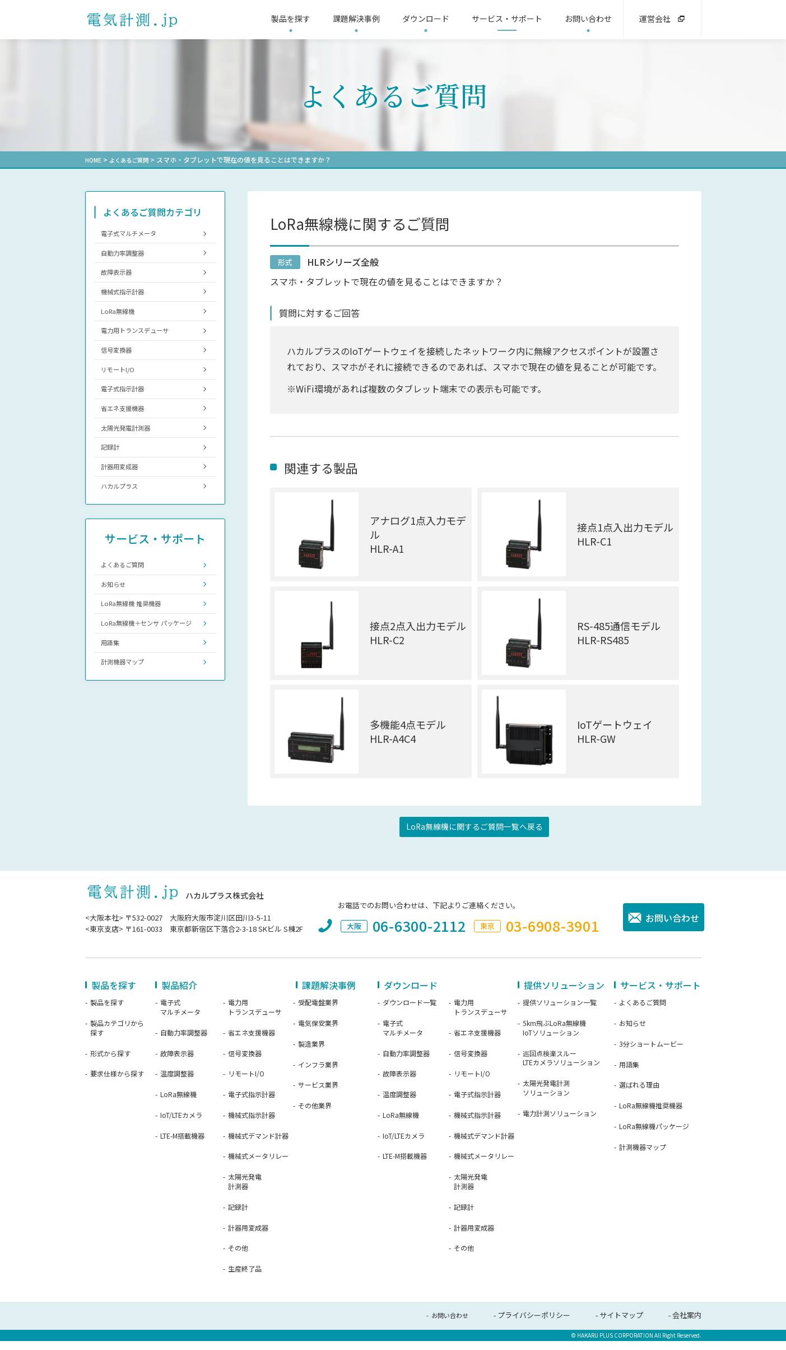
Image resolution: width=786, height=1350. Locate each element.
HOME (94, 159)
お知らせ (117, 635)
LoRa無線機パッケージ (654, 1136)
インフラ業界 (318, 1074)
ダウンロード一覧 (409, 1013)
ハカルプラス (124, 530)
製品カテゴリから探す (117, 1038)
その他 (238, 1258)
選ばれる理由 (639, 1095)
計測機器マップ (128, 735)
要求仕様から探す (117, 1084)
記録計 (113, 485)
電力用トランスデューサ (143, 348)
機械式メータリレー (258, 1166)
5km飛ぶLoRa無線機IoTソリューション (554, 1038)
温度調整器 (177, 1084)
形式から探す (110, 1063)
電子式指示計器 (128, 417)
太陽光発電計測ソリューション (546, 1098)
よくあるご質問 (135, 159)
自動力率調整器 (128, 257)
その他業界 (315, 1116)
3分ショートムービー (651, 1054)
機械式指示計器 (128, 303)
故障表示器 (121, 280)
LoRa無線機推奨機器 (650, 1116)
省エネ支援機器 (128, 439)
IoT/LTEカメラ (181, 1125)
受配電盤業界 (318, 1013)
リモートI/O (122, 394)
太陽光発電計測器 (132, 462)
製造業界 (311, 1054)
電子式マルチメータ (135, 234)
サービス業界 (318, 1095)
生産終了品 (245, 1279)
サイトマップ (621, 1325)
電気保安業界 (318, 1033)
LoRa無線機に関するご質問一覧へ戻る (474, 836)
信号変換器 (121, 371)
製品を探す (107, 1013)
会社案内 (686, 1325)
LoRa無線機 (122, 326)
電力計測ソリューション (560, 1123)
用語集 (113, 713)
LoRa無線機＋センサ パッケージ (148, 685)
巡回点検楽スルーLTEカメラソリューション (561, 1068)
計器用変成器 (124, 508)
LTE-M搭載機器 (182, 1145)
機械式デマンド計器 (258, 1145)
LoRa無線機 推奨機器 (137, 658)
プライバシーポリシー (533, 1325)
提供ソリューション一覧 (560, 1013)
